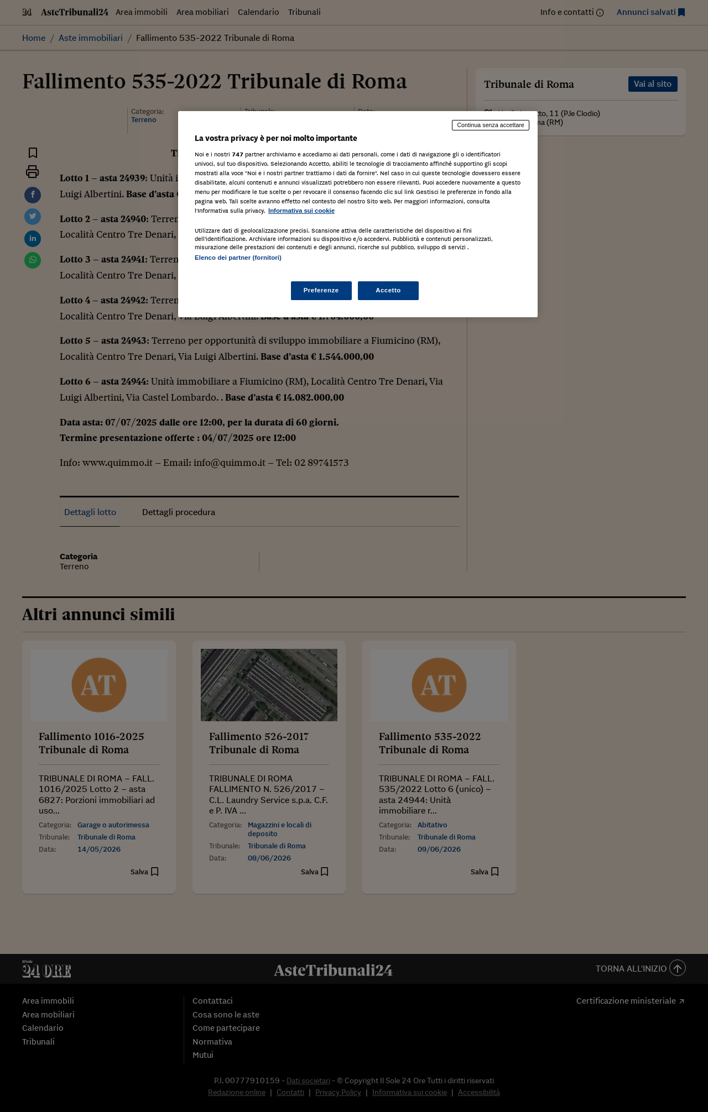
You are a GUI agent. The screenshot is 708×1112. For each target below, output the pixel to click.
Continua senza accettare (490, 125)
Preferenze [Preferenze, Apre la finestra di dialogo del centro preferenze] (321, 290)
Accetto (388, 290)
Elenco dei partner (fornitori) (238, 257)
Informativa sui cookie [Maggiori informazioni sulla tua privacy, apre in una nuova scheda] (301, 210)
